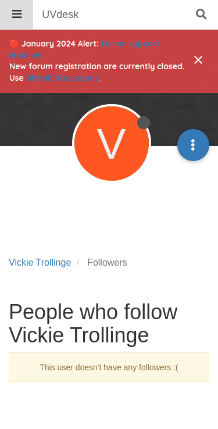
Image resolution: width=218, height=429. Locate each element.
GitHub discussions (62, 78)
